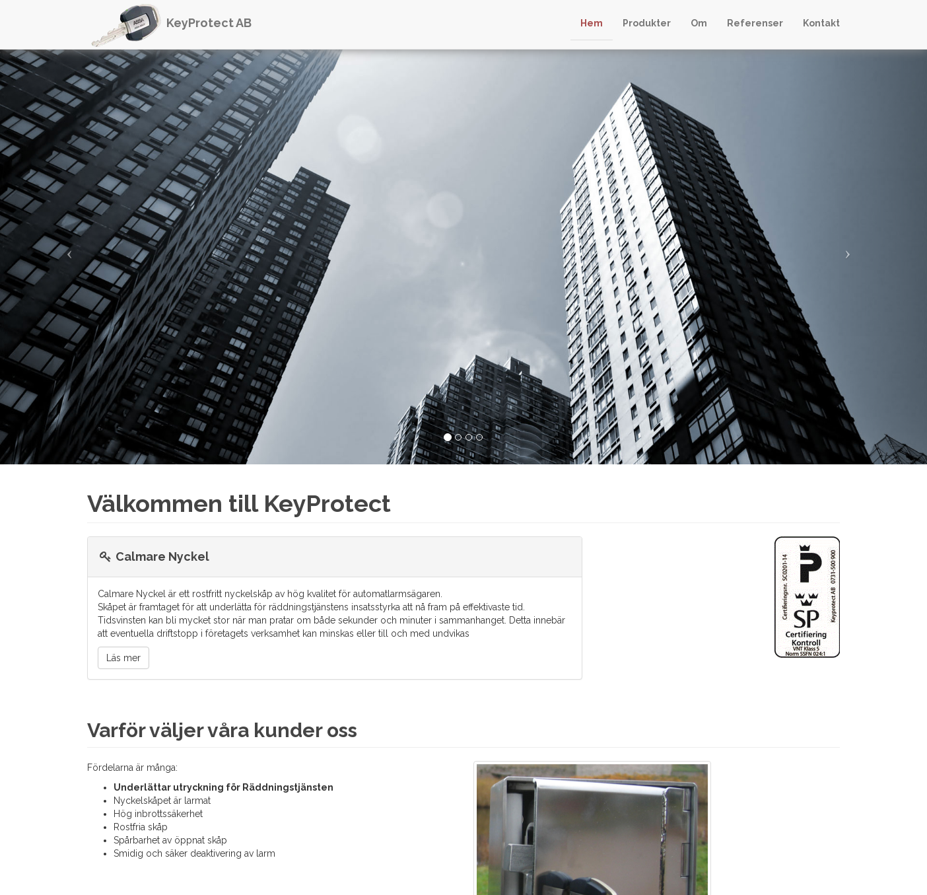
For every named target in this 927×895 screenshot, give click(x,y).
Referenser (755, 23)
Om (699, 23)
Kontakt (821, 23)
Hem (591, 23)
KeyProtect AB (209, 23)
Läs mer (123, 658)
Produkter (647, 23)
